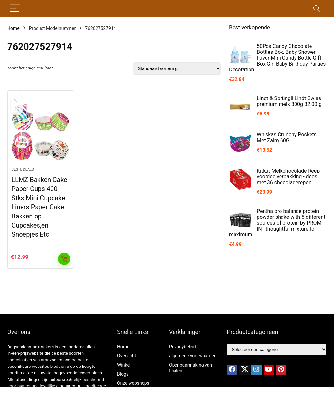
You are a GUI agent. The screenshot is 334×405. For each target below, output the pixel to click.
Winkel (123, 365)
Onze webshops (133, 383)
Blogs (123, 374)
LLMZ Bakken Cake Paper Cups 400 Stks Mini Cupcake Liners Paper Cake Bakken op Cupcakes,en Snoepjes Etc (39, 207)
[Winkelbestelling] (177, 68)
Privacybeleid (182, 346)
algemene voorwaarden (193, 355)
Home (13, 28)
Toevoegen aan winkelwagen (64, 259)
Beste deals (22, 169)
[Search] (317, 8)
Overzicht (126, 355)
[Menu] (15, 8)
